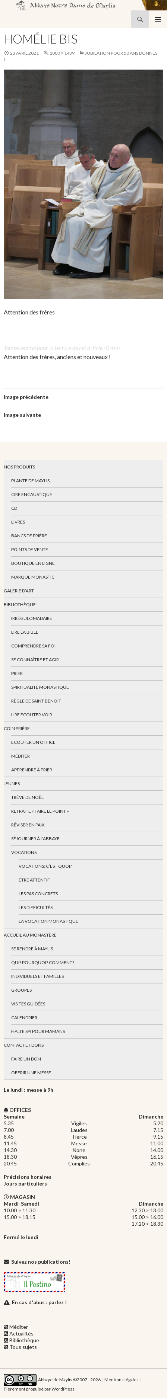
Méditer (20, 756)
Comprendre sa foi (33, 646)
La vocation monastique (48, 921)
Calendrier (24, 1017)
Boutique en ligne (33, 563)
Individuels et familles (37, 976)
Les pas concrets (38, 893)
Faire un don (26, 1059)
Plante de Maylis (30, 480)
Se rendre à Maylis (32, 948)
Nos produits (19, 467)
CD (14, 508)
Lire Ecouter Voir (31, 714)
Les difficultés (36, 907)
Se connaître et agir (35, 659)
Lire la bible (24, 632)
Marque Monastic (32, 577)
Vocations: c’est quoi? (45, 866)
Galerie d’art (19, 591)
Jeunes (12, 783)
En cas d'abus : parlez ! (39, 1302)
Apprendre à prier (31, 769)
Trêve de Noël (27, 797)
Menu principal (158, 19)
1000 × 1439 (62, 53)
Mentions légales (121, 1379)
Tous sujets (23, 1347)
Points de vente (29, 549)
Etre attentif (34, 880)
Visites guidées (28, 1004)
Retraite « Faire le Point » (40, 811)
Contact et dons (24, 1045)
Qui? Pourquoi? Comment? (42, 962)
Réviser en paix (28, 825)
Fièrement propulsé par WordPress (39, 1389)
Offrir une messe (31, 1072)
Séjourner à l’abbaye (35, 838)
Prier (17, 673)
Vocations (24, 852)
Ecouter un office (33, 742)
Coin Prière (17, 728)
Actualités (21, 1333)
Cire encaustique (31, 494)
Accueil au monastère (30, 935)
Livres (18, 522)
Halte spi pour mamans (38, 1031)
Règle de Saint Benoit (36, 701)
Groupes (21, 990)
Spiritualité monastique (40, 687)
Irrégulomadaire (31, 618)
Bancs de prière (29, 535)
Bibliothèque (20, 604)
